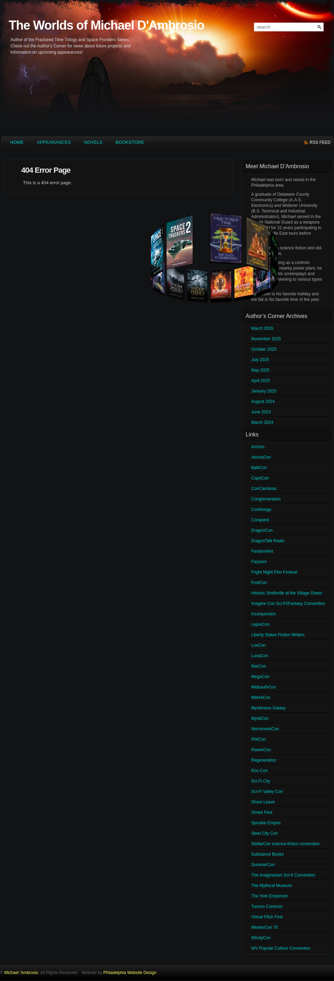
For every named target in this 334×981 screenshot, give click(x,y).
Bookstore (130, 142)
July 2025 (260, 359)
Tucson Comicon (267, 906)
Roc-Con (259, 770)
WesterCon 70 (264, 927)
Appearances (54, 142)
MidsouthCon (263, 687)
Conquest (260, 519)
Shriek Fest (261, 812)
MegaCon (260, 676)
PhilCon (258, 739)
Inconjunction (263, 614)
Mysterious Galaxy (268, 708)
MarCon (258, 666)
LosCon (258, 645)
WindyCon (260, 937)
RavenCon (261, 749)
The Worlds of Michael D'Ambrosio (106, 25)
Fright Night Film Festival (274, 572)
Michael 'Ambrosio (21, 972)
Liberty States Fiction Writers (277, 634)
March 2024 (262, 422)
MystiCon (260, 718)
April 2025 (260, 380)
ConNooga (261, 509)
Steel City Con (264, 833)
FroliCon (259, 582)
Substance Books (267, 854)
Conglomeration (266, 499)
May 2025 (260, 370)
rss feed (320, 142)
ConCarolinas (264, 488)
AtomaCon (261, 457)
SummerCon (263, 864)
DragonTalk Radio (267, 540)
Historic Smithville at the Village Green (286, 593)
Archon (257, 446)
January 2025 (264, 391)
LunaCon (259, 655)
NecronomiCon (265, 728)
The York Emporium (269, 896)
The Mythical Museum (271, 885)
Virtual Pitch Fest (267, 916)
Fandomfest (262, 551)
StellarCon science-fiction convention (285, 843)
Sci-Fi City (260, 781)
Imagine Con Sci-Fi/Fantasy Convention (288, 603)
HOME (17, 142)
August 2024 (263, 401)
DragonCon (261, 530)
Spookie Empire (266, 822)
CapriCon (260, 478)
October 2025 (264, 349)
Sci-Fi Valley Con (267, 791)
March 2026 (262, 328)
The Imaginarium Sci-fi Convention (283, 875)
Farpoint (259, 561)
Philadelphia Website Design (130, 972)
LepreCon (260, 624)
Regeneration (263, 760)
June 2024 (261, 412)
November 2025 (266, 338)
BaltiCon (259, 467)
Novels (93, 142)
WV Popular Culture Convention (280, 948)
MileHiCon (260, 697)
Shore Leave (263, 802)
